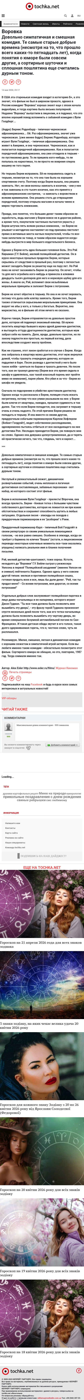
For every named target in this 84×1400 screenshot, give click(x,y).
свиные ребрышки (31, 800)
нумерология (73, 794)
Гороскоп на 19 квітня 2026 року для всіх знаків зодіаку (40, 1273)
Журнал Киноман (67, 668)
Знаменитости (10, 24)
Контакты (10, 828)
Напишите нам (12, 823)
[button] (72, 15)
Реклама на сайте (14, 838)
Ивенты (56, 24)
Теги (6, 787)
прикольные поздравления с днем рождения (42, 796)
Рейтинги (67, 24)
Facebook (37, 684)
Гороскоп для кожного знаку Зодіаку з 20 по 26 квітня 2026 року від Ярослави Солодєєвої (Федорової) (39, 1108)
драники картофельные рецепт (20, 794)
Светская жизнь (41, 24)
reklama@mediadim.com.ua (49, 1398)
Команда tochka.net (15, 847)
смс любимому (56, 800)
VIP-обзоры (9, 698)
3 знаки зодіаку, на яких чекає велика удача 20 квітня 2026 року (39, 1025)
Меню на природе (52, 793)
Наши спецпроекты (15, 842)
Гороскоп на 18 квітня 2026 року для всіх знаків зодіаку (40, 1354)
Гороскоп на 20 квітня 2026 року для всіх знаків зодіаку (40, 1191)
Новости (25, 24)
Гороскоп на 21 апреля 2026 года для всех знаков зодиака (41, 944)
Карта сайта (11, 833)
